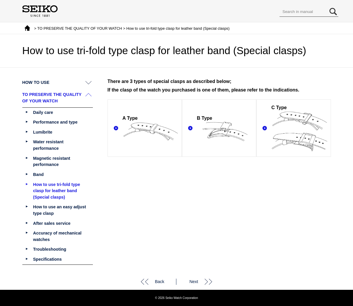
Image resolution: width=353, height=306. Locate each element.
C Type (299, 128)
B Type (225, 129)
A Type (151, 129)
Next (193, 281)
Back (159, 281)
